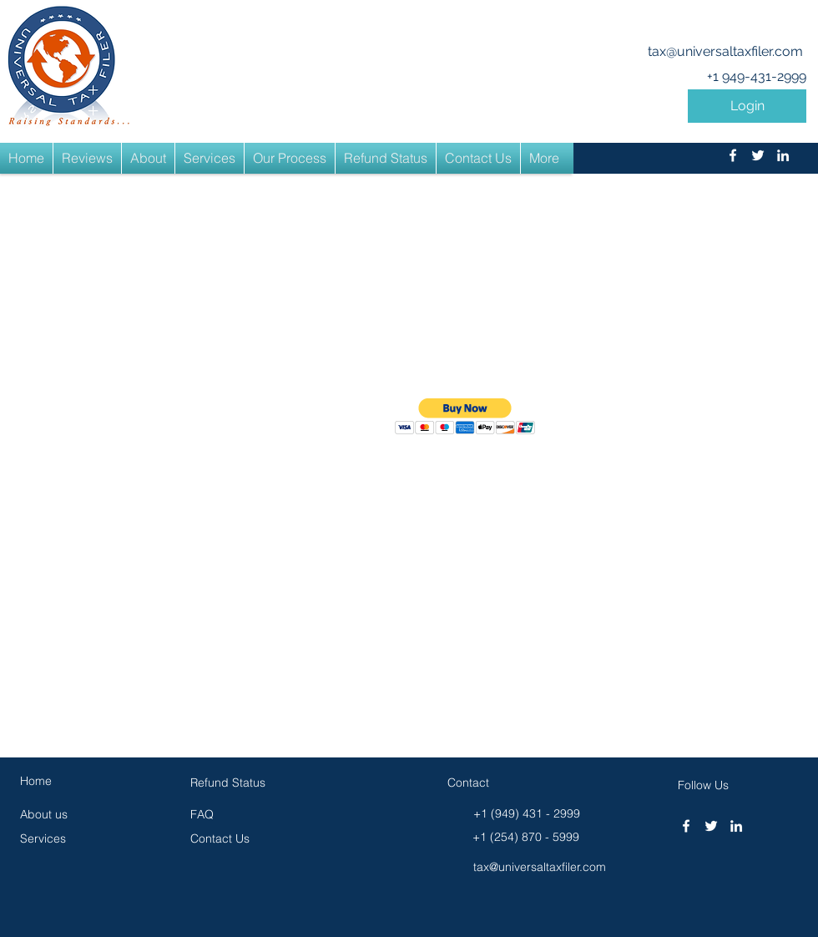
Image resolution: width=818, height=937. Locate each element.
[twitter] (758, 155)
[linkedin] (783, 155)
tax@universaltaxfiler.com (725, 51)
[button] (747, 106)
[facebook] (733, 155)
